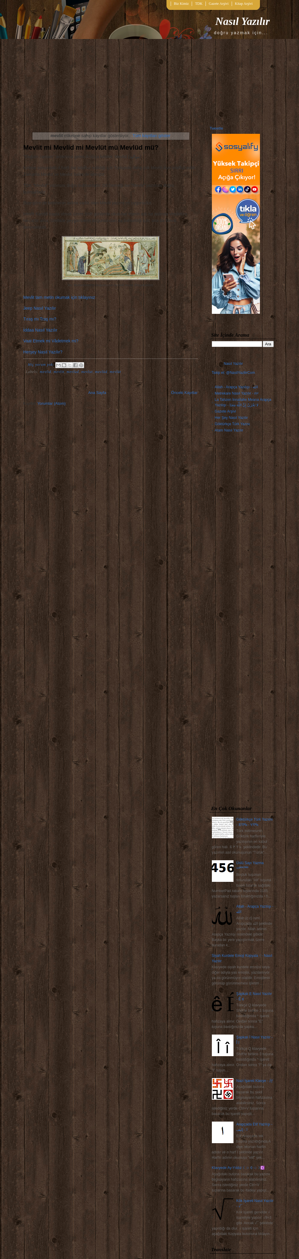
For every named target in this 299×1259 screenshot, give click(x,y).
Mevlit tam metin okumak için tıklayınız (59, 297)
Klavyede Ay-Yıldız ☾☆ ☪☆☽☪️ (238, 1168)
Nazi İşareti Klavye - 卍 (254, 1081)
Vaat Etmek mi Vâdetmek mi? (50, 340)
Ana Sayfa (97, 392)
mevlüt (115, 372)
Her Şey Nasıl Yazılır (231, 418)
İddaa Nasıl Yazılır (40, 330)
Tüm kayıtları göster (151, 135)
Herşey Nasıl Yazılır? (43, 352)
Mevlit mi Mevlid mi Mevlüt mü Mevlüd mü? (91, 147)
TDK (199, 4)
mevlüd (101, 372)
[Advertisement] (243, 620)
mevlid (45, 372)
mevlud (73, 372)
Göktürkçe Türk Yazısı (232, 424)
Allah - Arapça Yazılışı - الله (236, 387)
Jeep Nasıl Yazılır (39, 308)
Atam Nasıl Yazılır (229, 430)
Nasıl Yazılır (242, 21)
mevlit (59, 372)
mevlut (87, 372)
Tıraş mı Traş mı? (39, 319)
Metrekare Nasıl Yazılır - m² (237, 393)
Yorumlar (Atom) (51, 403)
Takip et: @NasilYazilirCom (233, 373)
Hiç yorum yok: (42, 364)
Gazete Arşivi (219, 4)
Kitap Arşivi (244, 4)
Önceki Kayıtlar (184, 392)
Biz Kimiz (181, 4)
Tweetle (216, 128)
